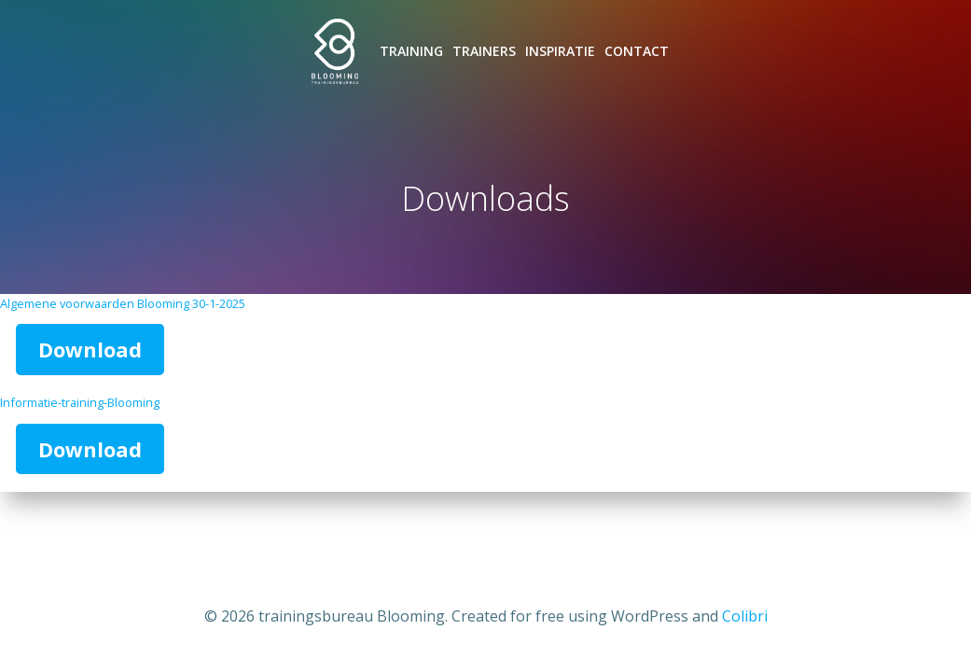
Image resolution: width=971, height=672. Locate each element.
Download (90, 349)
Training (411, 51)
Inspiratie (560, 51)
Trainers (484, 51)
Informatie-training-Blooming (80, 402)
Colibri (745, 616)
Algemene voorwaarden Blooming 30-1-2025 (122, 303)
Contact (636, 51)
